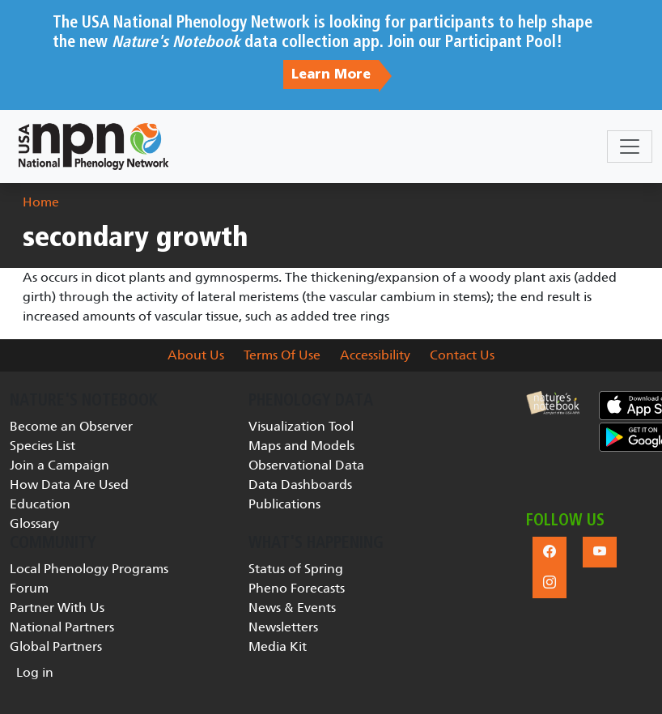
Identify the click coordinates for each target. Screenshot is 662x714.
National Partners (62, 627)
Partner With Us (57, 607)
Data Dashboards (300, 484)
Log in (34, 672)
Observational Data (306, 465)
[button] (552, 402)
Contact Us (462, 355)
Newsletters (283, 627)
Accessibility (375, 355)
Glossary (34, 523)
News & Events (292, 607)
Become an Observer (71, 426)
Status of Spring (295, 568)
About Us (196, 355)
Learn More (331, 74)
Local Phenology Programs (89, 568)
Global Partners (56, 646)
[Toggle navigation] (629, 146)
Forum (29, 588)
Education (40, 504)
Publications (284, 504)
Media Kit (277, 646)
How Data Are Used (69, 484)
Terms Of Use (282, 355)
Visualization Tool (301, 426)
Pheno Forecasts (296, 588)
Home (41, 202)
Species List (42, 445)
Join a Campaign (59, 465)
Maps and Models (301, 445)
